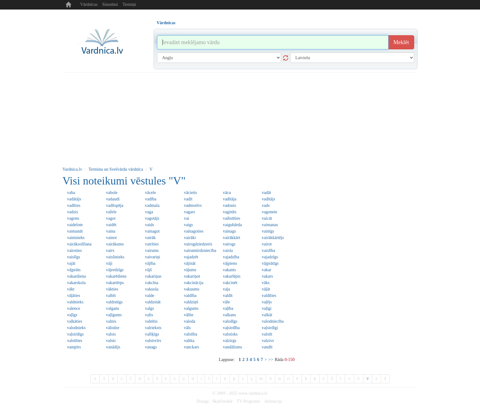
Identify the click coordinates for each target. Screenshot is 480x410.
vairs (110, 250)
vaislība (268, 250)
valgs (149, 308)
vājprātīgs (270, 263)
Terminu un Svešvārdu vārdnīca (115, 169)
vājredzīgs (115, 270)
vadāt (266, 192)
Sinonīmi (110, 4)
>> (270, 359)
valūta (189, 340)
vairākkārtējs (273, 237)
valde (149, 295)
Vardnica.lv (72, 169)
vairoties (74, 250)
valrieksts (153, 327)
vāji (109, 263)
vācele (150, 192)
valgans (112, 308)
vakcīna (151, 282)
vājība (150, 263)
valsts (111, 340)
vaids (149, 224)
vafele (111, 212)
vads (266, 205)
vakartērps (115, 282)
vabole (111, 192)
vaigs (188, 224)
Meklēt (401, 42)
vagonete (269, 212)
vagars (189, 212)
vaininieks (76, 237)
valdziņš (191, 302)
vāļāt (266, 289)
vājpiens (230, 263)
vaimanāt (75, 231)
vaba (71, 192)
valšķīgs (152, 334)
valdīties (269, 295)
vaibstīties (231, 218)
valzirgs (229, 340)
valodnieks (76, 327)
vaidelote (75, 224)
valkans (229, 315)
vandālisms (232, 347)
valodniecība (273, 321)
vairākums (115, 244)
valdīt (228, 295)
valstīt (267, 334)
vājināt (190, 263)
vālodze (112, 327)
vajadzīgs (270, 257)
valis (149, 315)
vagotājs (152, 218)
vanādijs (113, 347)
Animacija (273, 401)
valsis (111, 334)
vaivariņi (152, 257)
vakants (229, 270)
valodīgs (230, 321)
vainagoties (194, 231)
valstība (190, 334)
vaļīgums (114, 315)
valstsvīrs (153, 340)
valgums (191, 308)
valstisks (230, 334)
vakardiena (76, 276)
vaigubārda (232, 224)
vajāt (71, 263)
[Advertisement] (240, 118)
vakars (267, 276)
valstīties (74, 340)
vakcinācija (194, 282)
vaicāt (267, 218)
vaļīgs (72, 315)
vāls (187, 327)
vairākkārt (231, 237)
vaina (110, 231)
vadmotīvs (193, 205)
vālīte (188, 315)
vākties (112, 289)
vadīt (188, 199)
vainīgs (268, 231)
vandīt (267, 347)
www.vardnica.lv (253, 393)
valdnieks (75, 302)
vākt (70, 289)
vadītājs (268, 199)
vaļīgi (267, 308)
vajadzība (231, 257)
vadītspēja (114, 205)
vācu (227, 192)
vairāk (150, 237)
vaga (149, 212)
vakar (266, 270)
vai (186, 218)
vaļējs (267, 302)
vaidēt (111, 224)
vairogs (229, 244)
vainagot (152, 231)
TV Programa (248, 401)
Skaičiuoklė (222, 401)
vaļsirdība (231, 327)
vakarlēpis (232, 276)
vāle (226, 302)
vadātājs (74, 199)
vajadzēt (191, 257)
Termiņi (129, 4)
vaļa (226, 289)
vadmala (152, 205)
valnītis (151, 321)
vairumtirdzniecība (200, 250)
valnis (111, 321)
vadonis (229, 205)
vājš (148, 270)
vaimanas (270, 224)
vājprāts (74, 270)
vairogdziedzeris (198, 244)
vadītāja (229, 199)
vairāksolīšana (79, 244)
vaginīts (229, 212)
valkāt (267, 315)
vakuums (192, 289)
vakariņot (192, 276)
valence (73, 308)
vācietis (190, 192)
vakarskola (76, 282)
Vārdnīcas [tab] (166, 23)
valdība (190, 295)
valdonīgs (114, 302)
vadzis (72, 212)
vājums (190, 270)
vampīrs (74, 347)
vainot (111, 237)
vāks (266, 282)
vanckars (191, 347)
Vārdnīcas (89, 4)
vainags (229, 231)
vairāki (190, 237)
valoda (189, 321)
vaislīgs (73, 257)
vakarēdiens (116, 276)
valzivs (268, 340)
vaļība (228, 308)
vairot (267, 244)
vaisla (228, 250)
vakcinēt (230, 282)
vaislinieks (115, 257)
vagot (110, 218)
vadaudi (112, 199)
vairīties (152, 244)
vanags (151, 347)
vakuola (151, 289)
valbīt (111, 295)
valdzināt (152, 302)
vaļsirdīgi (270, 327)
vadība (150, 199)
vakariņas (153, 276)
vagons (73, 218)
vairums (152, 250)
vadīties (74, 205)
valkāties (74, 321)
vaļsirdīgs (75, 334)
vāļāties (73, 295)
